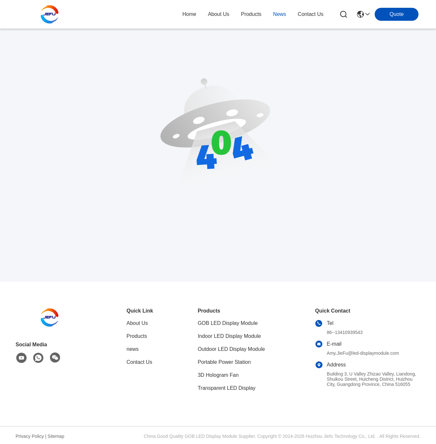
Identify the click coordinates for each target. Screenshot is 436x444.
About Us (137, 323)
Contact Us (139, 362)
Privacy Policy (30, 436)
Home (189, 14)
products (251, 14)
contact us (310, 14)
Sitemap (56, 436)
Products (137, 336)
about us (218, 14)
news (279, 14)
